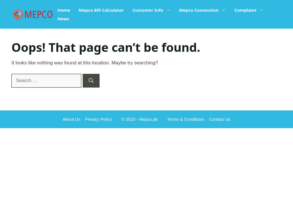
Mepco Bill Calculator (101, 10)
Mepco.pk (148, 119)
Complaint (251, 10)
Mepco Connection (204, 10)
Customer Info (153, 10)
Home (64, 10)
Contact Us (219, 119)
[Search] (91, 81)
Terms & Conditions (185, 119)
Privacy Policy (98, 119)
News (63, 18)
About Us (71, 119)
